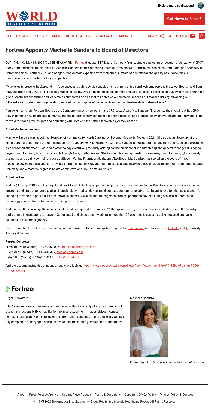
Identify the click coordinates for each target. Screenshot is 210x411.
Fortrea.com (136, 228)
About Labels (78, 36)
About (21, 394)
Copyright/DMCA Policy (140, 394)
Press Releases (47, 36)
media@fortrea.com (70, 252)
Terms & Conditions (108, 394)
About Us (127, 36)
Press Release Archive (43, 394)
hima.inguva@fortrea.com (78, 247)
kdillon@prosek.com (67, 257)
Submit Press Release (76, 394)
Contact (104, 36)
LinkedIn (173, 228)
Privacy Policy (169, 394)
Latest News (17, 36)
